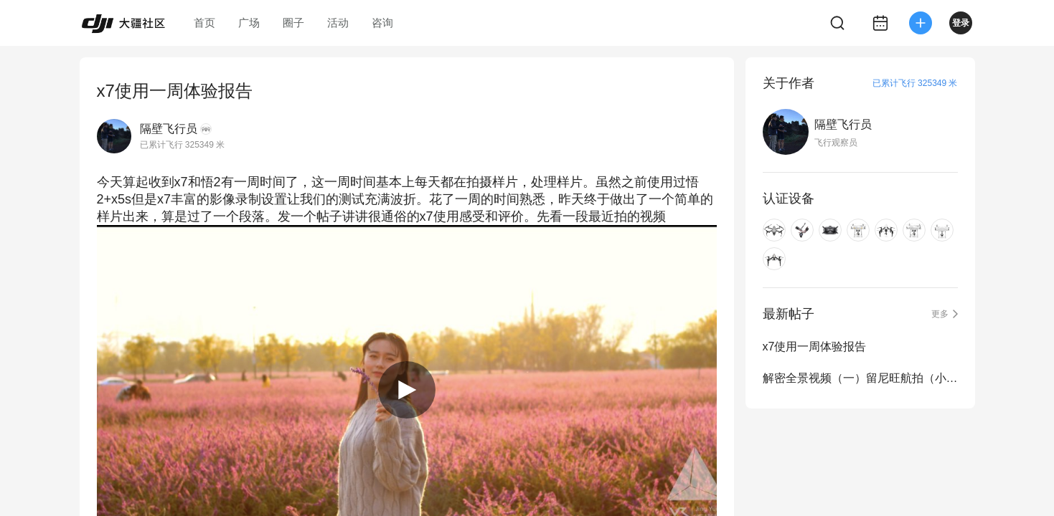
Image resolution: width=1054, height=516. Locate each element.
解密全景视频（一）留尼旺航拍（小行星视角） (860, 378)
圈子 (293, 22)
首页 (204, 22)
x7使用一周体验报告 (815, 346)
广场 (249, 22)
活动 (338, 22)
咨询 (382, 22)
